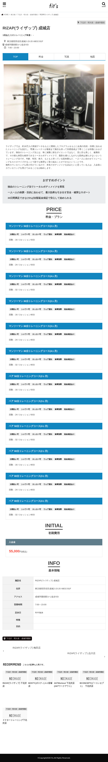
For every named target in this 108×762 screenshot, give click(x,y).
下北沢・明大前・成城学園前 (18, 638)
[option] (54, 102)
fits (52, 758)
